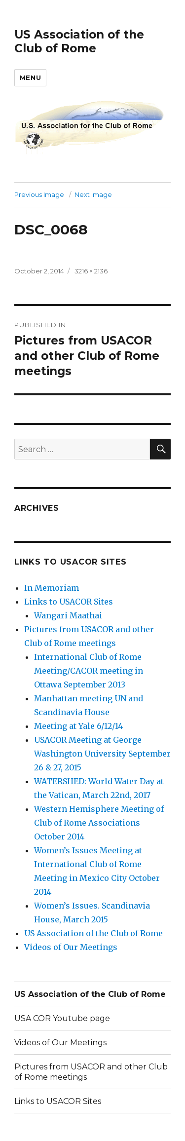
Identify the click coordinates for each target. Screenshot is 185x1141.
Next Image (93, 194)
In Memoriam (51, 588)
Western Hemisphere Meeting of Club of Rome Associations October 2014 (99, 822)
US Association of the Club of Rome (79, 41)
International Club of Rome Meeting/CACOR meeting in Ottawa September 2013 (88, 670)
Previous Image (39, 194)
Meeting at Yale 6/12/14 (78, 726)
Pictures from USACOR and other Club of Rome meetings (91, 1072)
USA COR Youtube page (62, 1018)
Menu (30, 77)
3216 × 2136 (91, 271)
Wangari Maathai (68, 615)
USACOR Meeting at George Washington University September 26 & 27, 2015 (102, 753)
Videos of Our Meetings (70, 947)
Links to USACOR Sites (68, 602)
